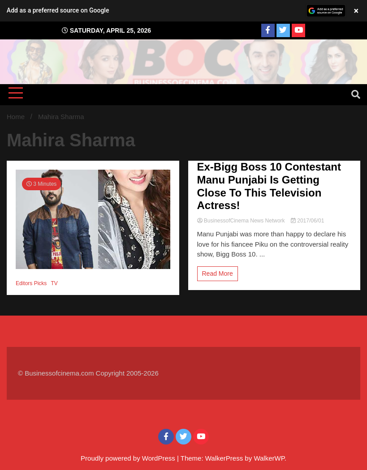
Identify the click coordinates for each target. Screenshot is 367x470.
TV (54, 283)
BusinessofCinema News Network (241, 221)
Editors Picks (31, 283)
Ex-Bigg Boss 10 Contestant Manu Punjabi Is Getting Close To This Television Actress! (269, 186)
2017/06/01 (307, 221)
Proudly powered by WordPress (129, 458)
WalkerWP (269, 458)
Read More (217, 273)
